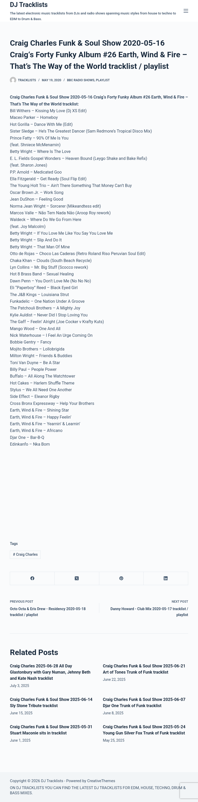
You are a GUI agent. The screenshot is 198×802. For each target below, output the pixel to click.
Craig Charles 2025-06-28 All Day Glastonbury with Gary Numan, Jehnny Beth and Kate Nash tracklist (50, 672)
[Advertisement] (53, 490)
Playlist (103, 80)
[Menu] (186, 11)
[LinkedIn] (166, 578)
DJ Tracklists (28, 5)
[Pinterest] (121, 578)
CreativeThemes (101, 781)
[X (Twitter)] (77, 578)
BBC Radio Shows (80, 80)
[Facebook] (32, 578)
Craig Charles (25, 554)
